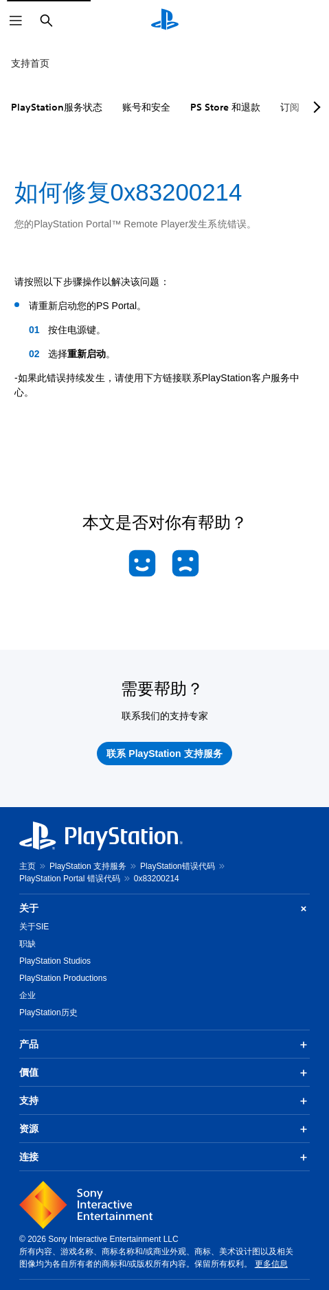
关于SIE (34, 926)
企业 (27, 995)
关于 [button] (164, 908)
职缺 (27, 944)
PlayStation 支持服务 (87, 866)
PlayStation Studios (55, 961)
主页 (27, 866)
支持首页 (30, 63)
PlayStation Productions (62, 978)
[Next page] (314, 107)
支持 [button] (164, 1101)
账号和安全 (146, 107)
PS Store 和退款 (225, 107)
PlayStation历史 (48, 1012)
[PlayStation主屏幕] (165, 20)
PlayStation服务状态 (56, 107)
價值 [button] (164, 1073)
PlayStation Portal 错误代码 (69, 878)
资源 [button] (164, 1129)
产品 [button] (164, 1045)
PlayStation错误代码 (177, 866)
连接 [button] (164, 1157)
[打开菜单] (16, 20)
